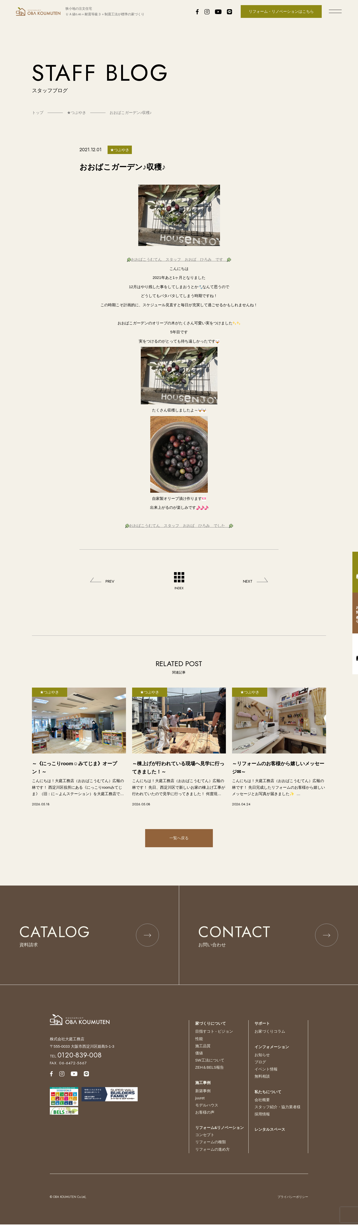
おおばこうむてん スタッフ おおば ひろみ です (179, 259)
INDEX (179, 581)
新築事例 (203, 1093)
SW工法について (209, 1063)
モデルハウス (206, 1107)
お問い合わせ (353, 613)
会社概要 (262, 1103)
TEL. (76, 1060)
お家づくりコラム (270, 1035)
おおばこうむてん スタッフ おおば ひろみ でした (179, 525)
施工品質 (203, 1049)
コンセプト (204, 1137)
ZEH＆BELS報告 (209, 1070)
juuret (200, 1100)
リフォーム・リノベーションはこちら (281, 11)
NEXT (247, 581)
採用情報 (262, 1117)
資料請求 (353, 572)
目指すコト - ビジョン (214, 1035)
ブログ (260, 1065)
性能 (199, 1042)
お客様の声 (204, 1114)
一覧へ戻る (179, 838)
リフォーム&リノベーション (219, 1130)
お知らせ (262, 1058)
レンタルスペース (270, 1132)
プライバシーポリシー (293, 1198)
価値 (199, 1056)
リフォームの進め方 (212, 1151)
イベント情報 (266, 1072)
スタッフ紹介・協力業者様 (278, 1109)
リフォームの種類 (210, 1144)
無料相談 (262, 1079)
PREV (111, 581)
